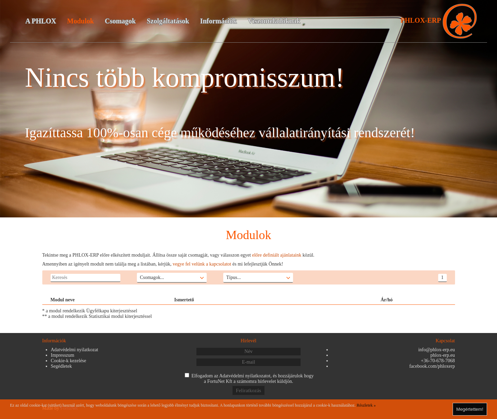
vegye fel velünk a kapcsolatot (202, 264)
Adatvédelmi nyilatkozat (74, 349)
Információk (218, 21)
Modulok (80, 21)
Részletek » (366, 405)
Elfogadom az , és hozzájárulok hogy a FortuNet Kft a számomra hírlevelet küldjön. (252, 378)
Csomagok (120, 21)
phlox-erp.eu (442, 355)
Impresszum (62, 355)
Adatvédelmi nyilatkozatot (244, 375)
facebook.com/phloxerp (432, 366)
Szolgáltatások (168, 21)
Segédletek (61, 366)
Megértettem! (470, 409)
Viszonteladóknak (274, 21)
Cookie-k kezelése (68, 360)
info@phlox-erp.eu (436, 349)
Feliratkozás (248, 390)
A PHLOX (40, 21)
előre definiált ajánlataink (276, 255)
